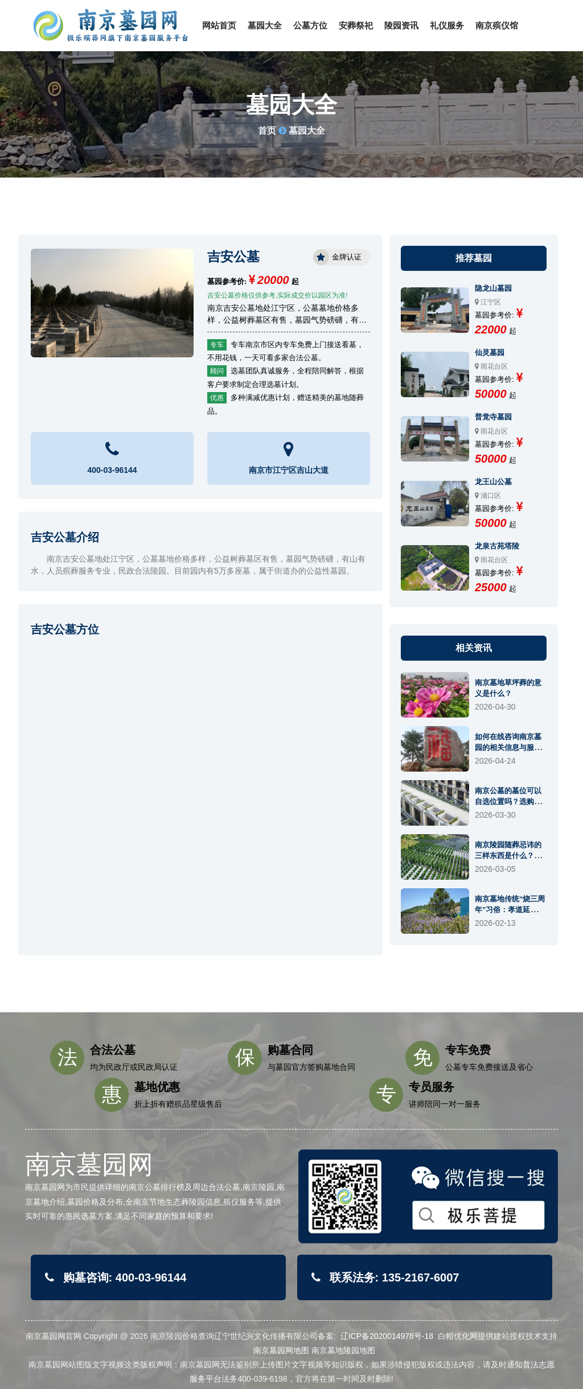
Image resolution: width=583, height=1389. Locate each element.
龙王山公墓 (493, 481)
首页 (267, 130)
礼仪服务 (447, 25)
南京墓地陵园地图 (343, 1350)
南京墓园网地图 (281, 1350)
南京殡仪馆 (496, 25)
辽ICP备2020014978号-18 (386, 1336)
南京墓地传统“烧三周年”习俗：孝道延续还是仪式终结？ (510, 910)
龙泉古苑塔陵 (497, 546)
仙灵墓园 (489, 352)
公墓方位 (310, 25)
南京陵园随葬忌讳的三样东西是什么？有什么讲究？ (508, 855)
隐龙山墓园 (493, 288)
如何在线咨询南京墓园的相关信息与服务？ (508, 747)
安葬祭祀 (356, 25)
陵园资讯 (401, 25)
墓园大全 (265, 25)
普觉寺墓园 (493, 417)
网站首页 (219, 25)
